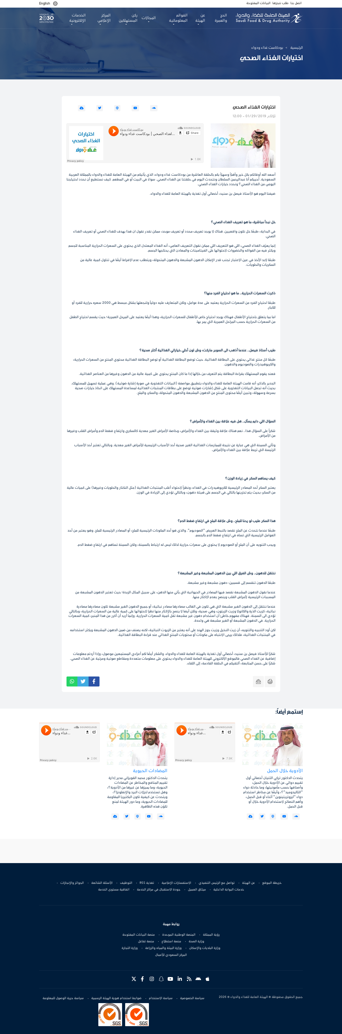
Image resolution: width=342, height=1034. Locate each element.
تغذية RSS (147, 883)
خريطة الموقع (272, 883)
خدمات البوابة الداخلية (228, 889)
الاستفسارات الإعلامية (176, 883)
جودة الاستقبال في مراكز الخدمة (158, 889)
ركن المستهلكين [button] (128, 18)
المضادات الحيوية (150, 771)
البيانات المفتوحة (258, 3)
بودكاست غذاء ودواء (267, 47)
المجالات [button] (149, 18)
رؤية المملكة (211, 934)
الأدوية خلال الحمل (285, 771)
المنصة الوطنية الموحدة (178, 934)
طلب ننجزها (280, 3)
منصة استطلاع (171, 941)
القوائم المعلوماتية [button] (178, 18)
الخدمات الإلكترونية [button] (77, 18)
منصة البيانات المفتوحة (138, 934)
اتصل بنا (296, 3)
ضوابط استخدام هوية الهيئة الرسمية (116, 998)
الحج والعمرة (221, 18)
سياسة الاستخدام (161, 998)
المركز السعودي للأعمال (171, 955)
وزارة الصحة (196, 941)
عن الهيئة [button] (200, 18)
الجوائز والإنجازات (72, 883)
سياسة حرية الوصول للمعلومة (63, 998)
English (44, 3)
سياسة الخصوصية (192, 998)
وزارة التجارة (130, 948)
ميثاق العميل (197, 889)
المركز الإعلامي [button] (104, 18)
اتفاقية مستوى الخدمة (113, 889)
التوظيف (126, 883)
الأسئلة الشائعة (102, 883)
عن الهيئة (248, 883)
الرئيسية (296, 47)
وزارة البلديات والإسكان (204, 948)
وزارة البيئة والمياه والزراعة (163, 948)
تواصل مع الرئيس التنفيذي (217, 883)
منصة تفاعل (146, 941)
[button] (55, 3)
